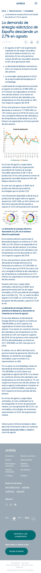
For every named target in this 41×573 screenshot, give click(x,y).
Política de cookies (27, 565)
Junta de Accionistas (9, 471)
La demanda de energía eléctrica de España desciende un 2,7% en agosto (21, 15)
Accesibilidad (15, 563)
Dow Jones (7, 519)
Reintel (26, 488)
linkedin (11, 504)
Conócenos (9, 456)
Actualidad (28, 11)
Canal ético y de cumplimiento (20, 535)
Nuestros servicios (28, 456)
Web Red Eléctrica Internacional (9, 492)
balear (22, 429)
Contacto (24, 476)
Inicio (4, 11)
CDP (27, 519)
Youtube (15, 504)
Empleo (8, 460)
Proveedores (26, 470)
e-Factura (8, 476)
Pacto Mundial (20, 519)
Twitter (6, 504)
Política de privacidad (13, 565)
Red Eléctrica (12, 488)
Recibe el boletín (16, 551)
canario (30, 429)
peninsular (14, 429)
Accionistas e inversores (10, 465)
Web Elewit (20, 492)
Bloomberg (33, 520)
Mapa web (19, 567)
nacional (5, 429)
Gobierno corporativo (25, 465)
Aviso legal (24, 563)
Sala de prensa (15, 11)
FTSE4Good (14, 519)
